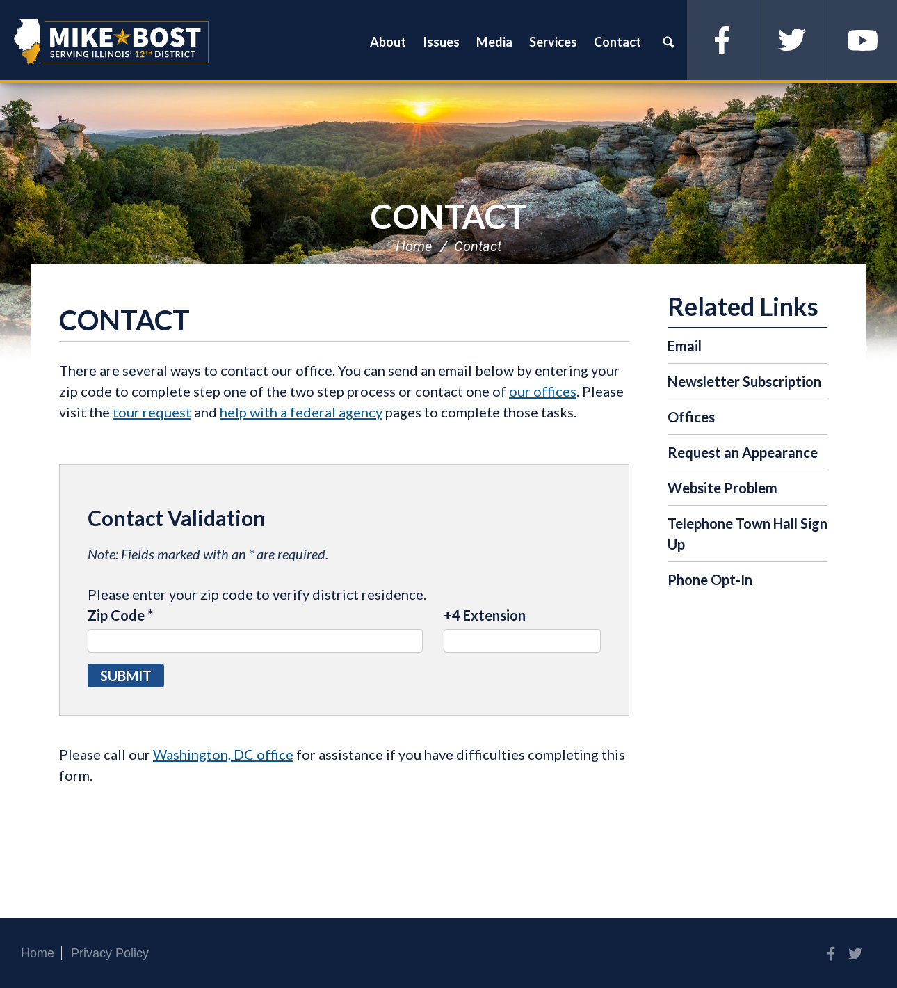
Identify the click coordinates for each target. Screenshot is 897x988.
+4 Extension (485, 615)
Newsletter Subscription (744, 381)
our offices (542, 391)
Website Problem (722, 487)
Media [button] (494, 41)
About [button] (388, 41)
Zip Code (120, 615)
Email (685, 345)
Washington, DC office (223, 754)
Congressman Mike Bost (111, 41)
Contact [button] (617, 41)
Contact (448, 216)
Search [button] (668, 41)
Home (414, 246)
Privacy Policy (110, 953)
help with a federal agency (301, 412)
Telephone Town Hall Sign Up (747, 533)
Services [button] (553, 41)
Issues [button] (441, 41)
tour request (152, 412)
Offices (691, 416)
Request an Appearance (743, 452)
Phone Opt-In (710, 579)
